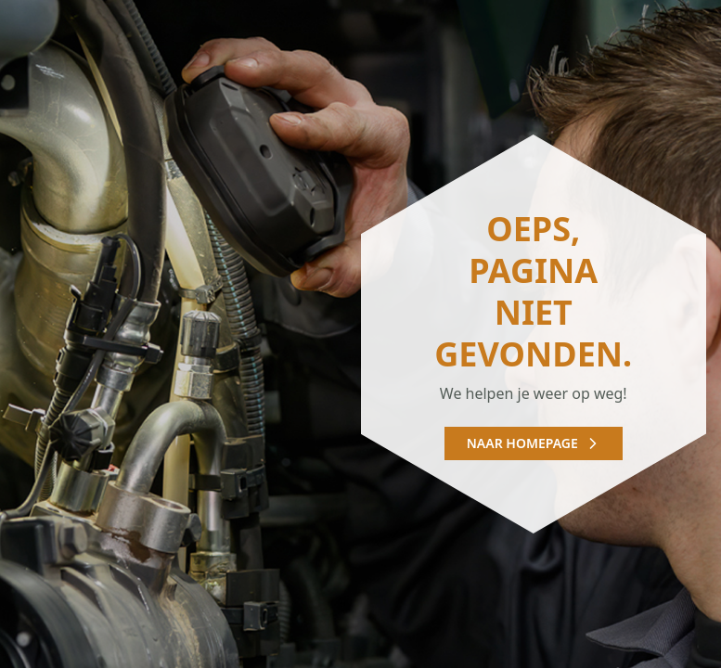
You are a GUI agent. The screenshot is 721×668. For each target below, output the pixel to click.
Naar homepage (533, 443)
